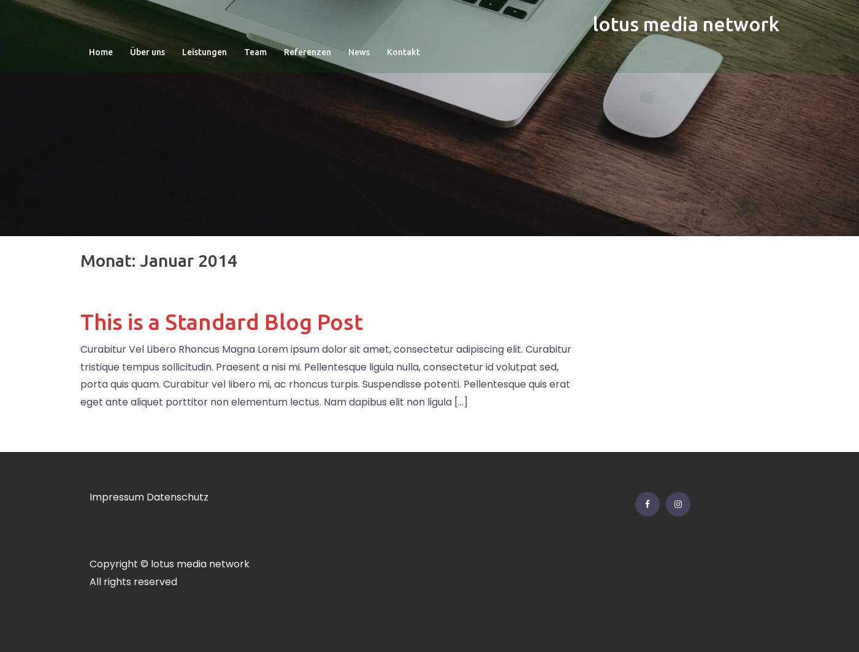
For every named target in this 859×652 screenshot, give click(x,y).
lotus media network (686, 24)
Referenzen (307, 52)
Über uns (147, 52)
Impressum (117, 497)
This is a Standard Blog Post (221, 321)
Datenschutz (177, 497)
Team (255, 52)
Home (101, 52)
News (359, 52)
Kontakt (403, 52)
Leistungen (204, 52)
